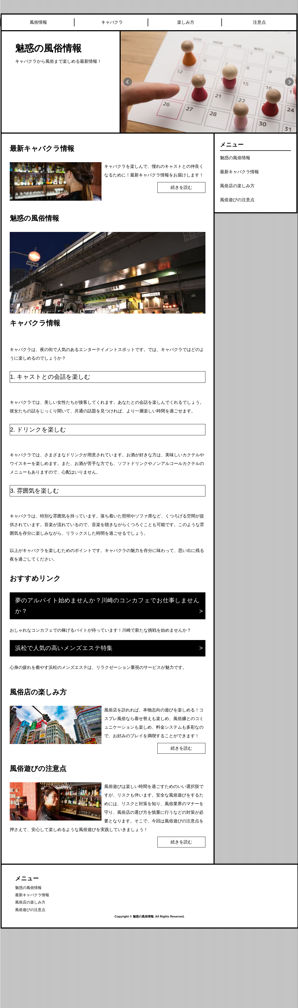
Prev (127, 82)
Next (289, 82)
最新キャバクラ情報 (239, 171)
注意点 (259, 22)
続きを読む (181, 187)
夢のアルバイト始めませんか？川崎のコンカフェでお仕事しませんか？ (107, 605)
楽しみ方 (185, 22)
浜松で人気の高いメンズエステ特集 (64, 648)
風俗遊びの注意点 (237, 199)
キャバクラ (112, 22)
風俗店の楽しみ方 (237, 185)
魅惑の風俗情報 (48, 48)
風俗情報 (38, 22)
